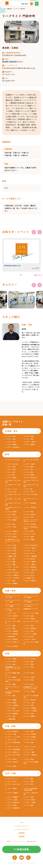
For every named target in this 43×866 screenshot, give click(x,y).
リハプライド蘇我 (28, 467)
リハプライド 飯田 (10, 625)
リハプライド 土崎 (10, 439)
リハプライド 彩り (29, 469)
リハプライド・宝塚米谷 (11, 705)
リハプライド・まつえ (30, 551)
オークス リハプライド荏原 (31, 613)
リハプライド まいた (29, 575)
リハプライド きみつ (29, 492)
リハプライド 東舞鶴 (11, 700)
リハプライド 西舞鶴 (29, 716)
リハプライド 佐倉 (10, 469)
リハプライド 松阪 (29, 673)
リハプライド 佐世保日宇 (12, 802)
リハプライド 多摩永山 (11, 531)
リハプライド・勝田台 (30, 564)
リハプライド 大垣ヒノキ (12, 642)
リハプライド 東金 (10, 570)
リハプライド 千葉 (10, 467)
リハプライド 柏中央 (11, 553)
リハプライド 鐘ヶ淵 (11, 536)
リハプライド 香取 (10, 564)
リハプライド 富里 (29, 536)
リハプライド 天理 (29, 705)
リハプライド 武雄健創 (11, 797)
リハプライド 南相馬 (11, 444)
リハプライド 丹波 (29, 667)
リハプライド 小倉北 (11, 805)
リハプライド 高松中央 (11, 731)
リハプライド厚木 (10, 475)
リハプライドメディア (21, 829)
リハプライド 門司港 (29, 800)
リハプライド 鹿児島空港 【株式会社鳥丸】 (31, 789)
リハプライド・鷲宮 (10, 548)
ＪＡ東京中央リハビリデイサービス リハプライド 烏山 (12, 541)
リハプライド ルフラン (11, 489)
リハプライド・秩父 (10, 545)
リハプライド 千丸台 (11, 534)
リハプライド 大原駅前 (30, 737)
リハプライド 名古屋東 (11, 631)
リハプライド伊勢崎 (29, 475)
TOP (4, 9)
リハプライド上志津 (29, 464)
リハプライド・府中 (10, 527)
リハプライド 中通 (10, 442)
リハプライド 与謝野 (29, 691)
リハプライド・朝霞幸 (30, 561)
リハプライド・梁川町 (30, 442)
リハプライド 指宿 (29, 797)
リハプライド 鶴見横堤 (11, 713)
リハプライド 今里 (29, 713)
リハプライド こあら (11, 613)
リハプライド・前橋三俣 (11, 575)
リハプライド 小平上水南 (30, 494)
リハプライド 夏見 (29, 512)
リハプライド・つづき (30, 534)
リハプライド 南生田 (11, 477)
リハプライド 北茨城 (29, 514)
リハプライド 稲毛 (10, 581)
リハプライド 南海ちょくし (12, 752)
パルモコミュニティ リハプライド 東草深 (31, 596)
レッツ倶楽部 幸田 (10, 636)
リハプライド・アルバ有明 (12, 737)
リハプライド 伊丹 (29, 664)
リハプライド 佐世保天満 (12, 808)
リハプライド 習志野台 (11, 583)
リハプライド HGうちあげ (12, 711)
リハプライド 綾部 (29, 661)
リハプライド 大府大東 (11, 616)
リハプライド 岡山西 (11, 766)
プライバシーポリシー (19, 841)
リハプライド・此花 (29, 702)
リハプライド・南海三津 (30, 755)
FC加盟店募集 (21, 849)
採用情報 (22, 833)
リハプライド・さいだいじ (12, 746)
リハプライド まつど (29, 553)
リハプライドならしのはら (12, 460)
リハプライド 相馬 (29, 436)
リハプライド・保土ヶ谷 (30, 570)
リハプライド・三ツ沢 (11, 517)
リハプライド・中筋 (10, 734)
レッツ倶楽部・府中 (29, 578)
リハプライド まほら (11, 781)
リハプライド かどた (11, 739)
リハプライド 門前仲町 (19, 9)
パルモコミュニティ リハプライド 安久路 (31, 605)
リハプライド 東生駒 (11, 659)
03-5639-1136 (8, 74)
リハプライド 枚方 (10, 716)
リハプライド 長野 (10, 628)
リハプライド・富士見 (30, 548)
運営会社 (9, 841)
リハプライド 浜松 (29, 625)
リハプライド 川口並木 (30, 524)
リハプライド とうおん (30, 746)
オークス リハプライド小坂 (31, 621)
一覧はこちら (37, 275)
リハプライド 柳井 (29, 742)
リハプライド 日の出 (11, 551)
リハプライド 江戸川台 (11, 464)
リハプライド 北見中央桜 (12, 447)
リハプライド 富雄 (10, 684)
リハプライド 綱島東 (29, 539)
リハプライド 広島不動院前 (12, 749)
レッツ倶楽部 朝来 (10, 719)
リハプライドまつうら (11, 779)
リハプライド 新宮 (29, 680)
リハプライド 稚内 (29, 439)
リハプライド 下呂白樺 (11, 646)
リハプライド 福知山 (11, 677)
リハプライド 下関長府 (30, 734)
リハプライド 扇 (28, 489)
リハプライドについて (21, 826)
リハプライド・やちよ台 (11, 572)
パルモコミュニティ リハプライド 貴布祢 (31, 601)
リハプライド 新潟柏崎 (30, 628)
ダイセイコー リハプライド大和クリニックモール (31, 520)
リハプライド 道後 (29, 759)
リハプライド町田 (28, 472)
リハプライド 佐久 (10, 618)
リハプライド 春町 (29, 805)
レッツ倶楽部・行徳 (10, 556)
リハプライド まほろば (30, 659)
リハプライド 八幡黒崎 (11, 793)
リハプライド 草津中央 (30, 700)
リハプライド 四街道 (11, 520)
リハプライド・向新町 (30, 802)
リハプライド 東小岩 (29, 559)
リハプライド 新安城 (29, 618)
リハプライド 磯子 (29, 531)
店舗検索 (9, 9)
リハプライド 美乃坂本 (11, 639)
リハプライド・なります (11, 567)
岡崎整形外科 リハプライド (31, 609)
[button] (20, 274)
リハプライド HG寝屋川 (30, 708)
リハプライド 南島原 (11, 788)
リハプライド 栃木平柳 (30, 567)
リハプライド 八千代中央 (12, 578)
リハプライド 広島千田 (11, 762)
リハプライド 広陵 (10, 664)
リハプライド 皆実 (29, 731)
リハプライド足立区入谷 (30, 477)
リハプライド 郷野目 (29, 444)
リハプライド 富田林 (11, 702)
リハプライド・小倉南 (11, 800)
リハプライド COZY (10, 492)
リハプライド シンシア (30, 739)
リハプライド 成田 (10, 559)
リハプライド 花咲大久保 (30, 545)
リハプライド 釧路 (10, 436)
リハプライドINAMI (10, 661)
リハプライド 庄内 (29, 684)
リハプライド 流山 (10, 524)
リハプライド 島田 (29, 631)
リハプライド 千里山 (29, 677)
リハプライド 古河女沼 (30, 507)
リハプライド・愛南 (29, 752)
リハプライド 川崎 (29, 572)
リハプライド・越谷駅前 (30, 556)
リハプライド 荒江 (29, 784)
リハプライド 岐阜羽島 (11, 634)
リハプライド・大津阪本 (30, 711)
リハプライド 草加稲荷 (30, 503)
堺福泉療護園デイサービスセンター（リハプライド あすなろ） (12, 668)
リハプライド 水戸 (29, 517)
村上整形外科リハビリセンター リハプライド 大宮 (31, 687)
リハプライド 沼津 (29, 636)
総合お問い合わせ (31, 841)
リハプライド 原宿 (10, 514)
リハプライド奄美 (28, 779)
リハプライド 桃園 (29, 616)
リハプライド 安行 (10, 472)
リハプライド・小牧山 (30, 639)
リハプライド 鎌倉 (10, 561)
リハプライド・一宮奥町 (30, 634)
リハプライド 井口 (29, 749)
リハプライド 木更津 (11, 512)
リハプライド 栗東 (10, 708)
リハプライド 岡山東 (11, 759)
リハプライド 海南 (10, 695)
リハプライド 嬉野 (29, 781)
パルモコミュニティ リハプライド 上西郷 (12, 605)
